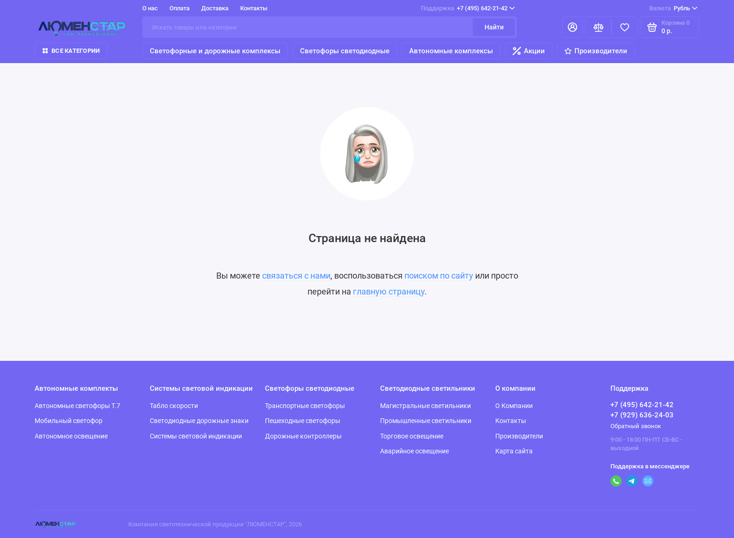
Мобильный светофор (69, 420)
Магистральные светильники (425, 405)
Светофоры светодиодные (344, 51)
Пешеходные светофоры (302, 420)
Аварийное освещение (414, 451)
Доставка (214, 8)
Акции (529, 51)
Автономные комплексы (451, 51)
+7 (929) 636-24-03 (642, 415)
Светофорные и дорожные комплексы (215, 51)
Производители (596, 51)
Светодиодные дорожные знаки (199, 420)
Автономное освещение (71, 436)
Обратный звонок (635, 426)
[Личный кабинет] (572, 27)
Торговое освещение (411, 436)
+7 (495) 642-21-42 (468, 8)
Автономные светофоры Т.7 (77, 405)
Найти (494, 27)
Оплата (179, 8)
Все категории (71, 50)
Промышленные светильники (425, 420)
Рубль (673, 8)
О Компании (514, 405)
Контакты (253, 8)
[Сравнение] (598, 27)
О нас (150, 8)
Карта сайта (514, 451)
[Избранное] (624, 27)
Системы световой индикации (196, 436)
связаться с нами (296, 275)
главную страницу (389, 291)
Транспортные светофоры (305, 405)
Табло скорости (174, 405)
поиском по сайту (438, 275)
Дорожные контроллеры (303, 436)
